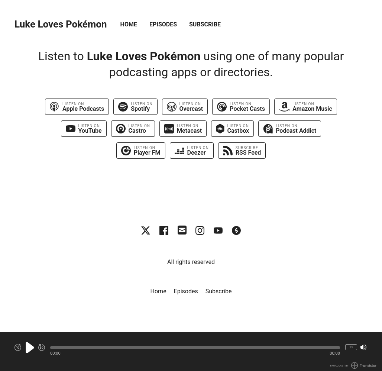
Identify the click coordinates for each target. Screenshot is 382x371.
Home (128, 24)
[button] (195, 347)
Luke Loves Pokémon (60, 24)
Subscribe (205, 24)
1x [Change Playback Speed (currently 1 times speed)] (351, 347)
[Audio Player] (191, 351)
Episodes (163, 24)
